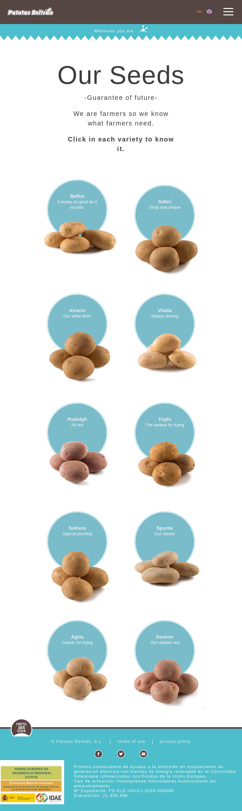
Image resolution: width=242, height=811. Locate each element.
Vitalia (165, 310)
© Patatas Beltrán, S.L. (77, 741)
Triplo (164, 419)
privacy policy (175, 741)
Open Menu (228, 12)
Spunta (165, 528)
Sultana (77, 528)
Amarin (77, 310)
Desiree (164, 636)
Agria (77, 636)
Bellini (77, 196)
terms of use (132, 741)
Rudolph (77, 419)
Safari (164, 201)
